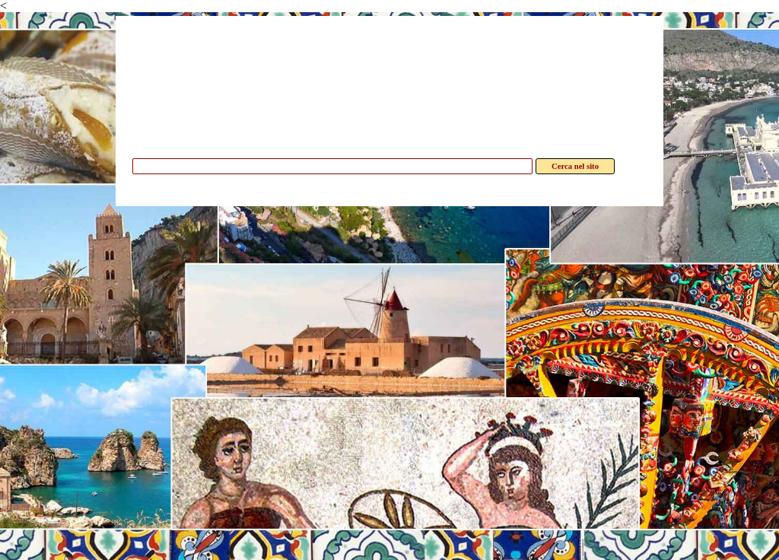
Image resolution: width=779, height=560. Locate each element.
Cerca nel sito (575, 166)
